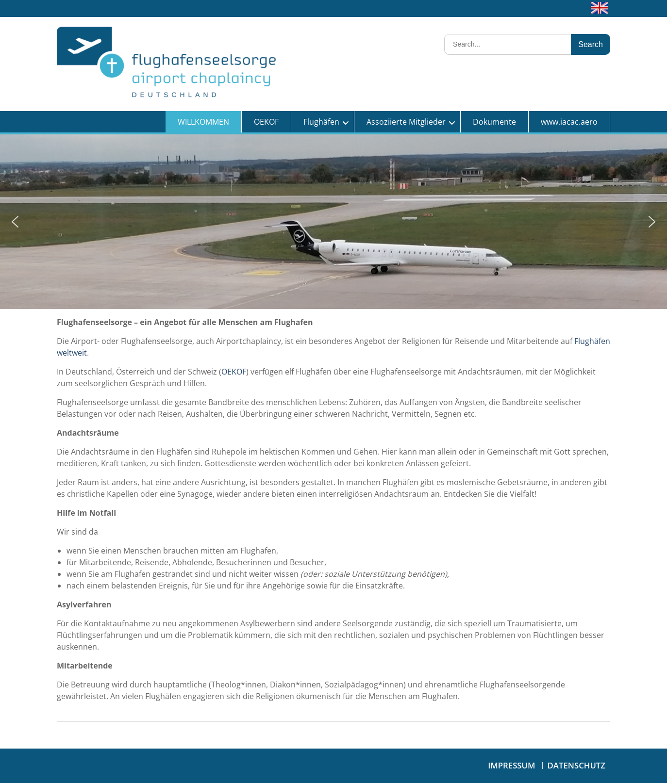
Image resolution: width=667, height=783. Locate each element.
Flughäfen (321, 121)
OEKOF (266, 121)
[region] (333, 221)
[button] (15, 221)
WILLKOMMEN (203, 121)
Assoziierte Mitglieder (406, 121)
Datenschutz (576, 765)
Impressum (511, 765)
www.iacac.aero (569, 121)
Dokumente (494, 121)
